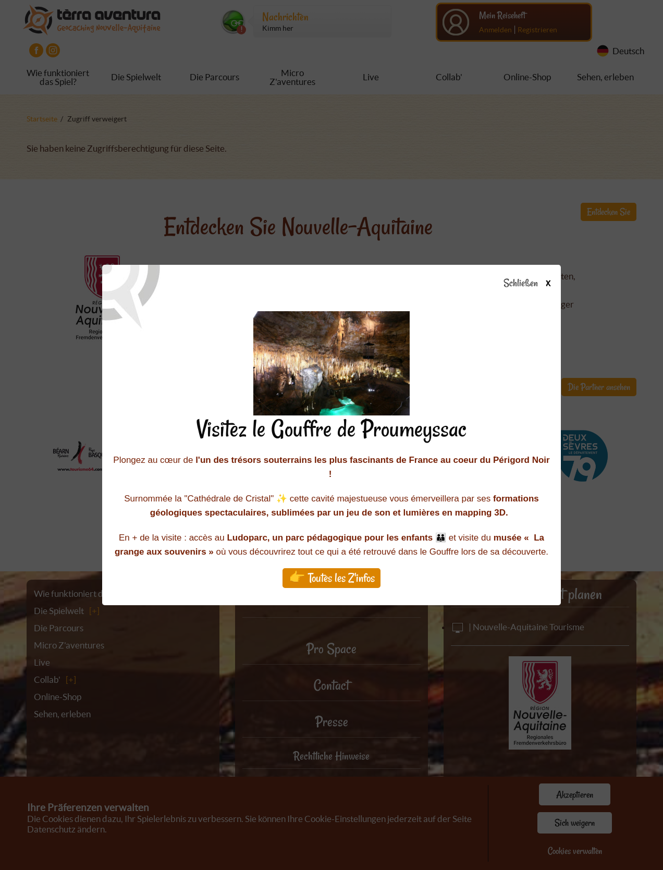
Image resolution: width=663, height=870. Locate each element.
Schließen (536, 283)
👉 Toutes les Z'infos (332, 578)
